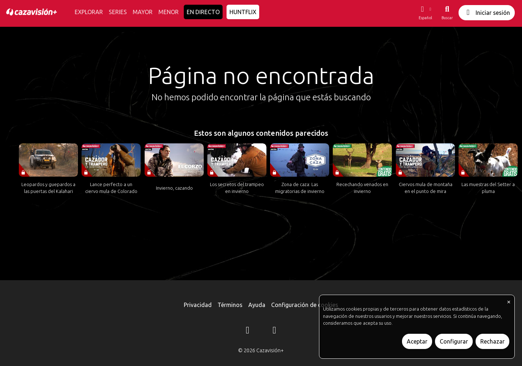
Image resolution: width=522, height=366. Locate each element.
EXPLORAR (89, 12)
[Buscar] (447, 13)
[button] (425, 13)
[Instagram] (247, 331)
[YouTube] (274, 331)
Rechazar (492, 341)
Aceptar (417, 341)
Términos (230, 305)
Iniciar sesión (486, 12)
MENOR (168, 12)
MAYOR (143, 12)
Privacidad (198, 305)
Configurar (454, 341)
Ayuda (256, 305)
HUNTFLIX (242, 12)
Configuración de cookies (304, 305)
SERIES (118, 12)
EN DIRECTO (203, 12)
